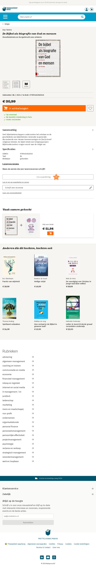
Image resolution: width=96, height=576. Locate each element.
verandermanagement (18, 457)
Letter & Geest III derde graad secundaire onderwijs (79, 325)
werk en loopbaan (18, 461)
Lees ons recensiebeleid (11, 193)
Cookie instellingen (81, 544)
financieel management (18, 379)
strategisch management (18, 452)
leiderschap (18, 400)
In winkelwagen (18, 108)
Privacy (60, 544)
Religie (7, 24)
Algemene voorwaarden (37, 544)
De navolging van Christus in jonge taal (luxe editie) (78, 282)
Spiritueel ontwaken (11, 324)
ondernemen (18, 418)
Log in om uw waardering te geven (15, 182)
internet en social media (18, 387)
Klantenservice (48, 488)
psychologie (18, 444)
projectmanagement (18, 439)
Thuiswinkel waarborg (15, 544)
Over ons (56, 547)
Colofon (52, 544)
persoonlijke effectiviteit (18, 435)
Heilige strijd (39, 281)
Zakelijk (48, 494)
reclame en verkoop (18, 448)
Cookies (68, 544)
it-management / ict (18, 392)
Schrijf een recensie (14, 187)
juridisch (18, 396)
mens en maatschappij (18, 409)
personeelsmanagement (18, 431)
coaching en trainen (18, 366)
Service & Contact (43, 547)
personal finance (18, 426)
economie (18, 374)
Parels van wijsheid (11, 281)
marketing (18, 405)
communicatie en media (18, 370)
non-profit (18, 413)
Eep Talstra (7, 30)
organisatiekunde (18, 422)
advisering (18, 357)
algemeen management (18, 361)
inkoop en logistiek (18, 383)
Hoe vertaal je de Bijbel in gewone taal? (45, 325)
